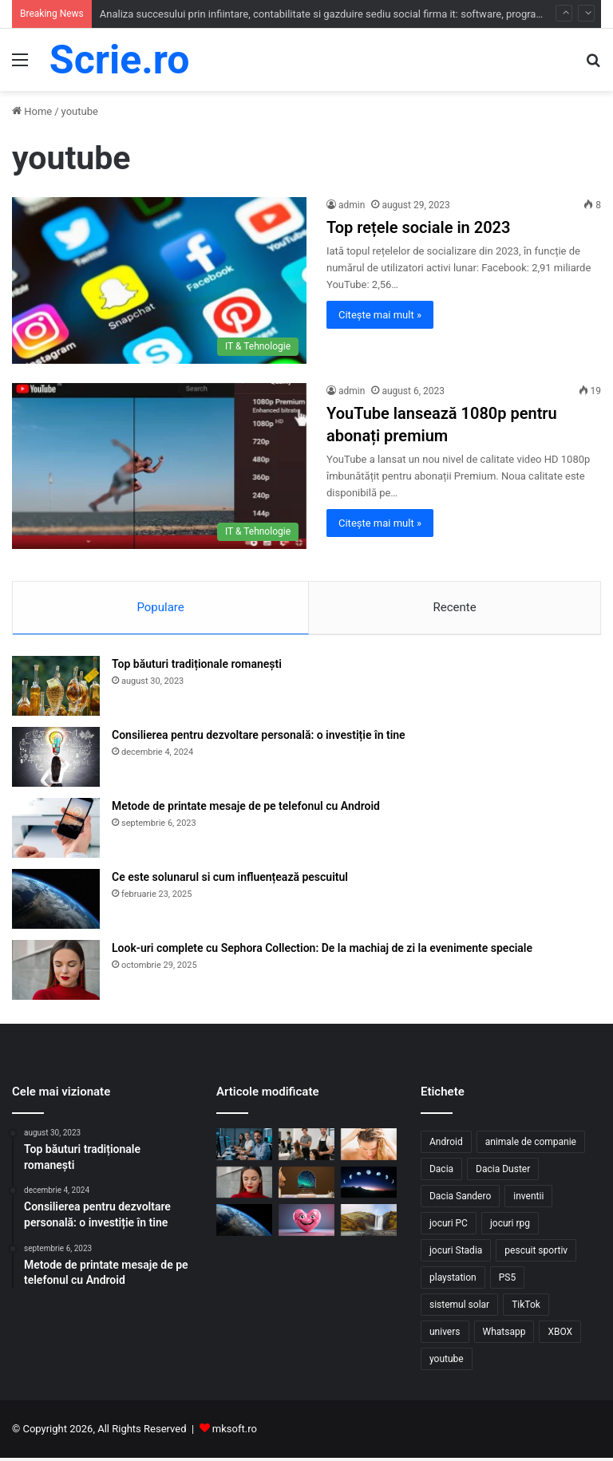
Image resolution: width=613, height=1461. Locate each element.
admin (351, 205)
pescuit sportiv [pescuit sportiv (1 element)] (536, 1253)
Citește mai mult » (379, 315)
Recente (454, 607)
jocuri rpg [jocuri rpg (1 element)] (510, 1226)
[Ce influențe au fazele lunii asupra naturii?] (369, 1184)
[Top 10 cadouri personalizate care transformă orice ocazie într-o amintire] (306, 1184)
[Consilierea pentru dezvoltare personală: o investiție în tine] (56, 760)
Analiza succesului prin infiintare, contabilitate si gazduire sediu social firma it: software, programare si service (353, 14)
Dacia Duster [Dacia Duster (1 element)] (503, 1172)
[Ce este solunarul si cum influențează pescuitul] (56, 902)
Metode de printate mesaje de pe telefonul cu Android (246, 809)
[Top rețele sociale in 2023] (159, 280)
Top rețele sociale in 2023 (418, 227)
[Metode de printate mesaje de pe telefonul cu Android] (56, 831)
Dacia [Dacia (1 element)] (441, 1172)
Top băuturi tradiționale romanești (197, 667)
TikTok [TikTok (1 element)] (526, 1307)
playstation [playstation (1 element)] (453, 1280)
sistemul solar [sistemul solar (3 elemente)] (459, 1307)
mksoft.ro (234, 1432)
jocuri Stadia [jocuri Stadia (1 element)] (455, 1253)
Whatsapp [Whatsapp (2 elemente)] (504, 1335)
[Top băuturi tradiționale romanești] (56, 689)
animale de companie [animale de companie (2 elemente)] (530, 1145)
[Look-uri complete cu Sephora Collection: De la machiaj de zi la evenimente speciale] (56, 973)
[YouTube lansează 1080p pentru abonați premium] (159, 466)
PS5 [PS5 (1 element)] (507, 1280)
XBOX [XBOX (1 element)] (560, 1335)
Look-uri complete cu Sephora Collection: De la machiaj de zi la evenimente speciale (322, 951)
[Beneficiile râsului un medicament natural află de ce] (306, 1222)
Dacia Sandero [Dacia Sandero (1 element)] (460, 1199)
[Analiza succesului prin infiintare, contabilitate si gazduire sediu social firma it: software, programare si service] (244, 1147)
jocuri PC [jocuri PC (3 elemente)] (448, 1226)
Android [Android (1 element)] (446, 1145)
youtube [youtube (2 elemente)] (446, 1362)
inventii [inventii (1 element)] (528, 1199)
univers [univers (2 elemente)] (445, 1335)
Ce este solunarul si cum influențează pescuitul (230, 880)
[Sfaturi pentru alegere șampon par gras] (369, 1147)
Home (32, 111)
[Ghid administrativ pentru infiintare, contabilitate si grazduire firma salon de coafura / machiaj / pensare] (306, 1147)
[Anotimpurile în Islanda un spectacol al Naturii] (369, 1222)
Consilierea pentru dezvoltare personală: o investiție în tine (258, 738)
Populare (160, 607)
